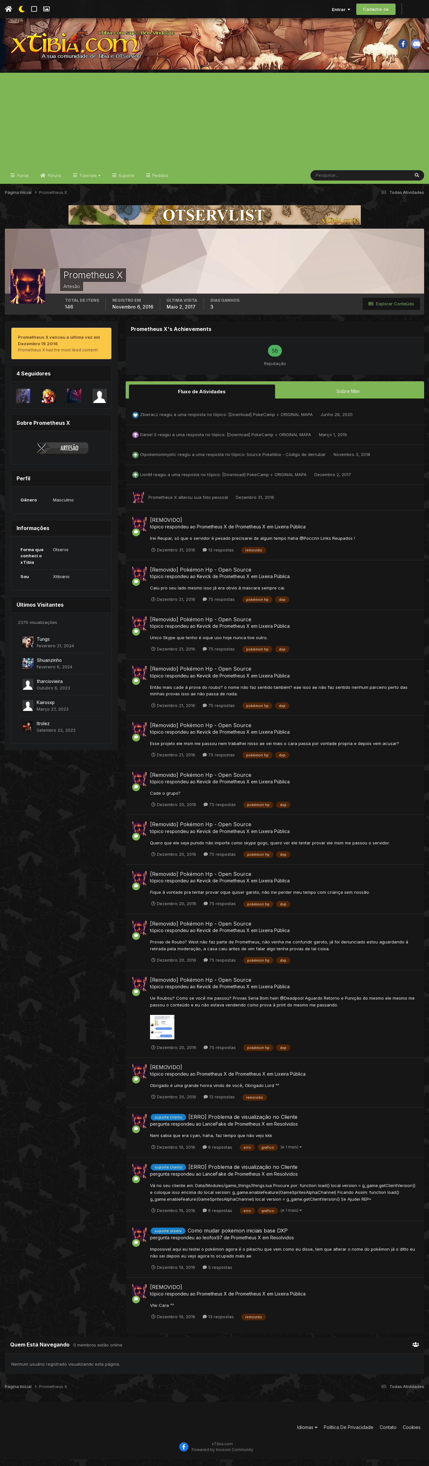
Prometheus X (162, 504)
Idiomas (307, 1434)
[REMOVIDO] (166, 527)
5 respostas (217, 1274)
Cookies (412, 1434)
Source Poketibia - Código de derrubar (286, 461)
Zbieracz (149, 421)
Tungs (43, 646)
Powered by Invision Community (222, 1456)
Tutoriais (89, 182)
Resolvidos (286, 1130)
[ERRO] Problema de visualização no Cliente (242, 1123)
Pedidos (160, 182)
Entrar (341, 9)
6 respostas (217, 1153)
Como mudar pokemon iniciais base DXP (238, 1237)
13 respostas (218, 556)
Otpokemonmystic (158, 461)
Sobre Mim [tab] (348, 398)
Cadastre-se (376, 9)
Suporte (125, 182)
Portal (22, 182)
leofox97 (212, 1244)
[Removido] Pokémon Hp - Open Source (200, 576)
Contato (388, 1434)
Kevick (204, 583)
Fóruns (53, 182)
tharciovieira (50, 688)
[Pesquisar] (331, 182)
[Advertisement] (215, 125)
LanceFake (214, 1130)
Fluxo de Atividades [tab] (202, 398)
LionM (146, 481)
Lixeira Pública (290, 533)
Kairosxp (46, 709)
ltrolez (43, 730)
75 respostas (219, 606)
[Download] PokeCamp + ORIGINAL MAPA (271, 421)
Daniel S (148, 441)
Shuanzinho (49, 667)
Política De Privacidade (348, 1434)
